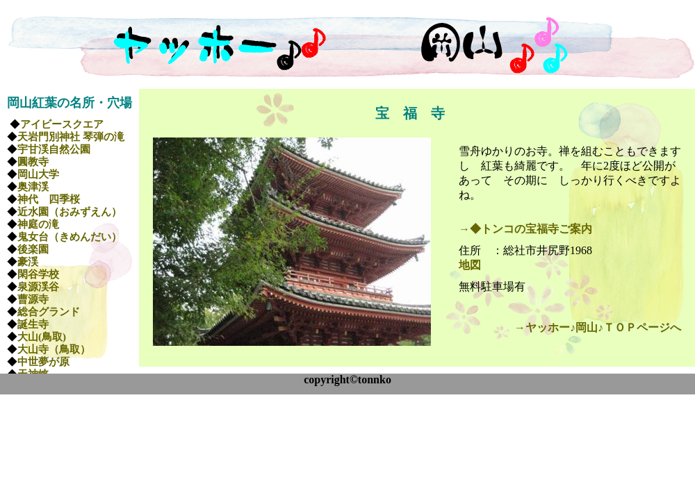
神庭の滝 (38, 224)
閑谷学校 (38, 274)
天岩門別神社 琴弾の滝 (70, 136)
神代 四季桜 (48, 199)
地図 (470, 265)
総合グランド (48, 311)
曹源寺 (33, 299)
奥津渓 (33, 186)
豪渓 (27, 261)
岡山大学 (38, 174)
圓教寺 (33, 161)
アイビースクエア (62, 124)
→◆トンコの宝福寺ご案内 (525, 229)
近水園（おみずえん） (69, 211)
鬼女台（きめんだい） (69, 236)
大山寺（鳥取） (53, 349)
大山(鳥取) (41, 336)
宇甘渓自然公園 (53, 149)
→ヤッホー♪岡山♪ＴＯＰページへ (597, 327)
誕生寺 (33, 324)
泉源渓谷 (38, 286)
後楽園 (33, 249)
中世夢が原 (43, 361)
